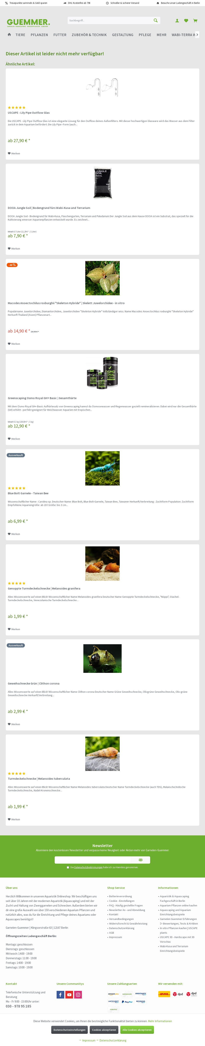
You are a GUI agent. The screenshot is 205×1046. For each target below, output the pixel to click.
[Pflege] (145, 35)
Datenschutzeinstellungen (69, 1030)
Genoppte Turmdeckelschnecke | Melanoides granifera (44, 588)
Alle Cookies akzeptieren (137, 1030)
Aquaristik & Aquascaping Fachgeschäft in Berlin (174, 899)
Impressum (115, 937)
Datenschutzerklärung (121, 928)
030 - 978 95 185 (18, 1006)
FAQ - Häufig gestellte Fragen (126, 905)
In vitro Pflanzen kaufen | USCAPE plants (179, 930)
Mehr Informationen (160, 1021)
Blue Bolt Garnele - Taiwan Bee (28, 493)
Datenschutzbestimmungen (88, 867)
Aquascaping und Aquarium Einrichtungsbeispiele (175, 912)
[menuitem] (195, 20)
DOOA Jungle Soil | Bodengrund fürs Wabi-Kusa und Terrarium (49, 208)
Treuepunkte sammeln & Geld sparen (28, 3)
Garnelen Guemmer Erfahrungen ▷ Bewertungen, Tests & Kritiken (179, 921)
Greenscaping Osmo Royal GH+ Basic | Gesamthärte (42, 398)
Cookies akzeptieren (104, 1030)
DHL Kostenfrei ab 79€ (79, 3)
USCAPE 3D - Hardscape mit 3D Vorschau (177, 939)
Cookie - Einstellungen (121, 901)
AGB (111, 932)
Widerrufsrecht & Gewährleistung (128, 923)
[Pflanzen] (39, 35)
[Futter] (60, 35)
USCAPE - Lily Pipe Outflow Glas (29, 112)
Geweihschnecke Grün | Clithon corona (33, 683)
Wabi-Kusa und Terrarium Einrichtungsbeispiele (174, 949)
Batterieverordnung (120, 896)
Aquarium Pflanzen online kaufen (178, 905)
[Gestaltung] (122, 35)
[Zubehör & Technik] (89, 35)
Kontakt (113, 914)
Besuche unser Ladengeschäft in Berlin (180, 3)
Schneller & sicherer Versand (125, 3)
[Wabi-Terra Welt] (186, 35)
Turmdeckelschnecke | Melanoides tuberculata (39, 778)
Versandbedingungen (121, 919)
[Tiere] (20, 35)
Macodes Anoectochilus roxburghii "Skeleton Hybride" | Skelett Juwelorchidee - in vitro (66, 303)
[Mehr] (161, 35)
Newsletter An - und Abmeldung (127, 910)
